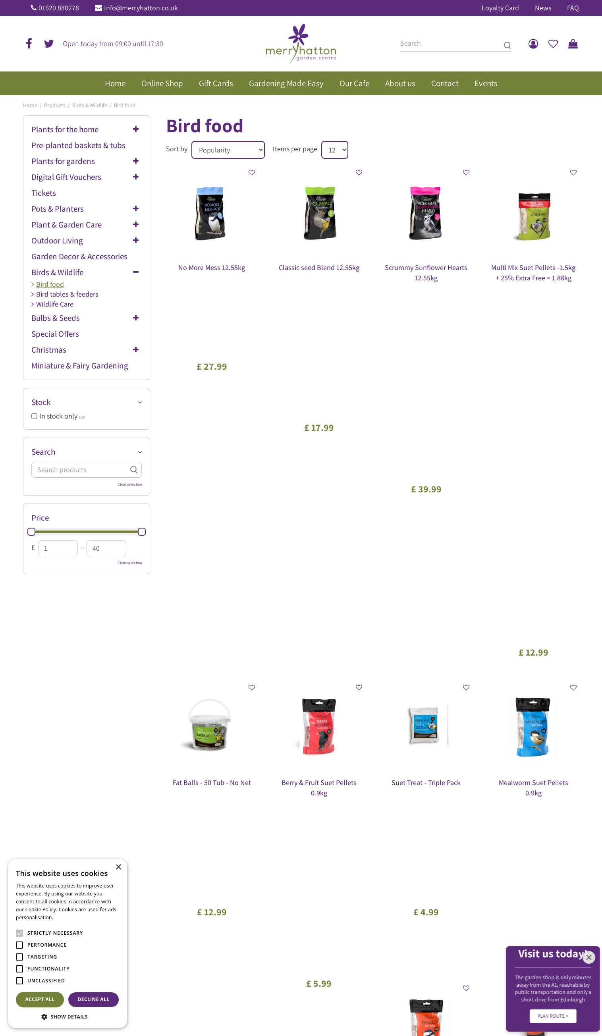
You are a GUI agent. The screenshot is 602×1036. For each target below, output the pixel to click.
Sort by (176, 148)
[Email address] (342, 697)
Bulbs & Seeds (55, 318)
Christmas (48, 349)
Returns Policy (435, 1008)
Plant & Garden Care (66, 224)
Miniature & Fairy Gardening (79, 365)
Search (43, 451)
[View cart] (573, 44)
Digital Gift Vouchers (66, 177)
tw (49, 44)
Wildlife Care (54, 304)
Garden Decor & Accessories (79, 256)
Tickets (43, 192)
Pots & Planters (57, 208)
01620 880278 (59, 7)
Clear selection (130, 484)
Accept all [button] (40, 999)
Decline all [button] (94, 999)
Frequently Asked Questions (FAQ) (492, 839)
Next (412, 647)
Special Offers (55, 333)
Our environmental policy (482, 849)
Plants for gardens (63, 161)
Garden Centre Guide (283, 1008)
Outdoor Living (57, 240)
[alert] (67, 943)
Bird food (50, 284)
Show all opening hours (194, 897)
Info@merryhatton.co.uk (141, 7)
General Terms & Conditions (345, 1008)
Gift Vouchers (467, 828)
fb (29, 44)
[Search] (455, 44)
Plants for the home (64, 129)
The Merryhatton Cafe (477, 818)
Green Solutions (235, 1008)
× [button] (118, 867)
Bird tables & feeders (67, 294)
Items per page (295, 148)
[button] (67, 1016)
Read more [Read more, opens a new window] (67, 917)
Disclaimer (468, 1008)
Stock (40, 402)
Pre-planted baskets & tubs (78, 145)
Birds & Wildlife (57, 272)
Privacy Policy (397, 1008)
